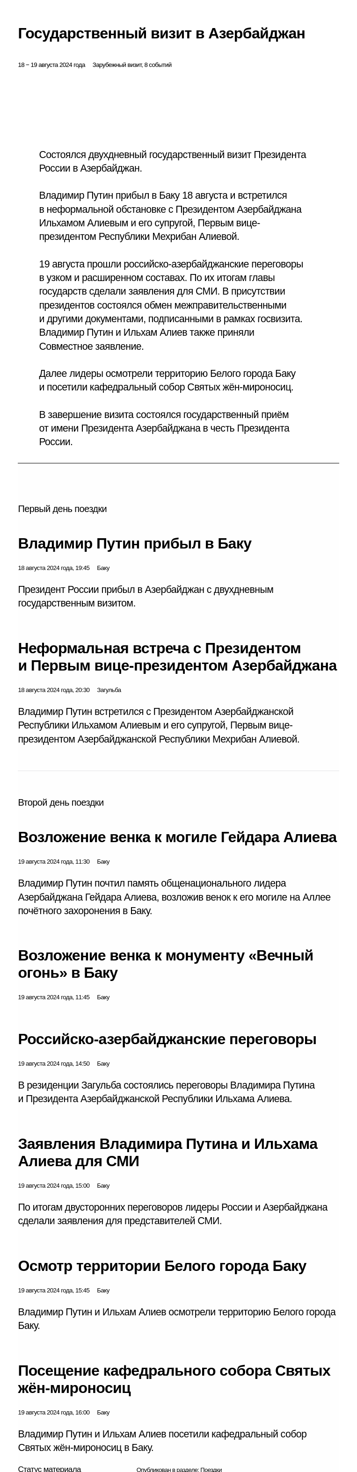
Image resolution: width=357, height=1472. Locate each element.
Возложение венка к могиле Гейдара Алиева (177, 837)
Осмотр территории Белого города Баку (162, 1265)
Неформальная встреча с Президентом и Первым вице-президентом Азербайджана (177, 657)
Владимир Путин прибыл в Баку (134, 543)
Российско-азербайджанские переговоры (167, 1039)
